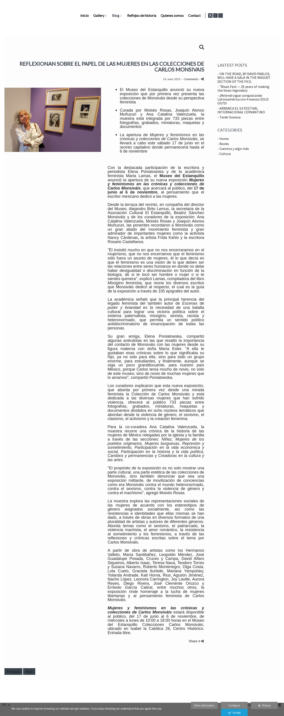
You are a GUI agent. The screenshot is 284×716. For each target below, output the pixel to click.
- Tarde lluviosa (229, 117)
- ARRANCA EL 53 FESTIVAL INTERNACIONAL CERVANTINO (241, 110)
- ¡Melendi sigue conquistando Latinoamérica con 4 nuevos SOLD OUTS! (242, 99)
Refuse (264, 706)
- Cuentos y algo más (233, 148)
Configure (234, 705)
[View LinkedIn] (277, 15)
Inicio (140, 15)
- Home (223, 138)
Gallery (154, 15)
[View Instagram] (272, 15)
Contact (250, 15)
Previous (13, 671)
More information (204, 705)
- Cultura (224, 153)
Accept (234, 713)
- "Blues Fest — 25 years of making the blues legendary (243, 88)
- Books (223, 143)
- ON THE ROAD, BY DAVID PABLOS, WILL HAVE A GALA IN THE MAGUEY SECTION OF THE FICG (243, 78)
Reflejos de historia (197, 15)
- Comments (190, 79)
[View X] (267, 15)
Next (29, 671)
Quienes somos (227, 15)
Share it (196, 641)
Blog (171, 15)
